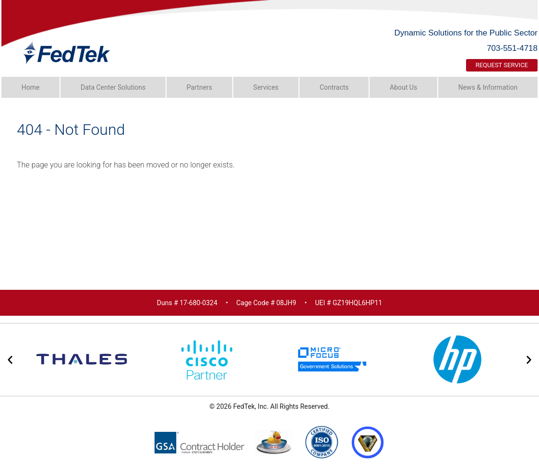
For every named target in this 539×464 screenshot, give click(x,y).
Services (266, 87)
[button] (10, 360)
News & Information (488, 87)
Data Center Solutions (113, 87)
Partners (199, 87)
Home (31, 87)
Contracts (334, 87)
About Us (403, 87)
